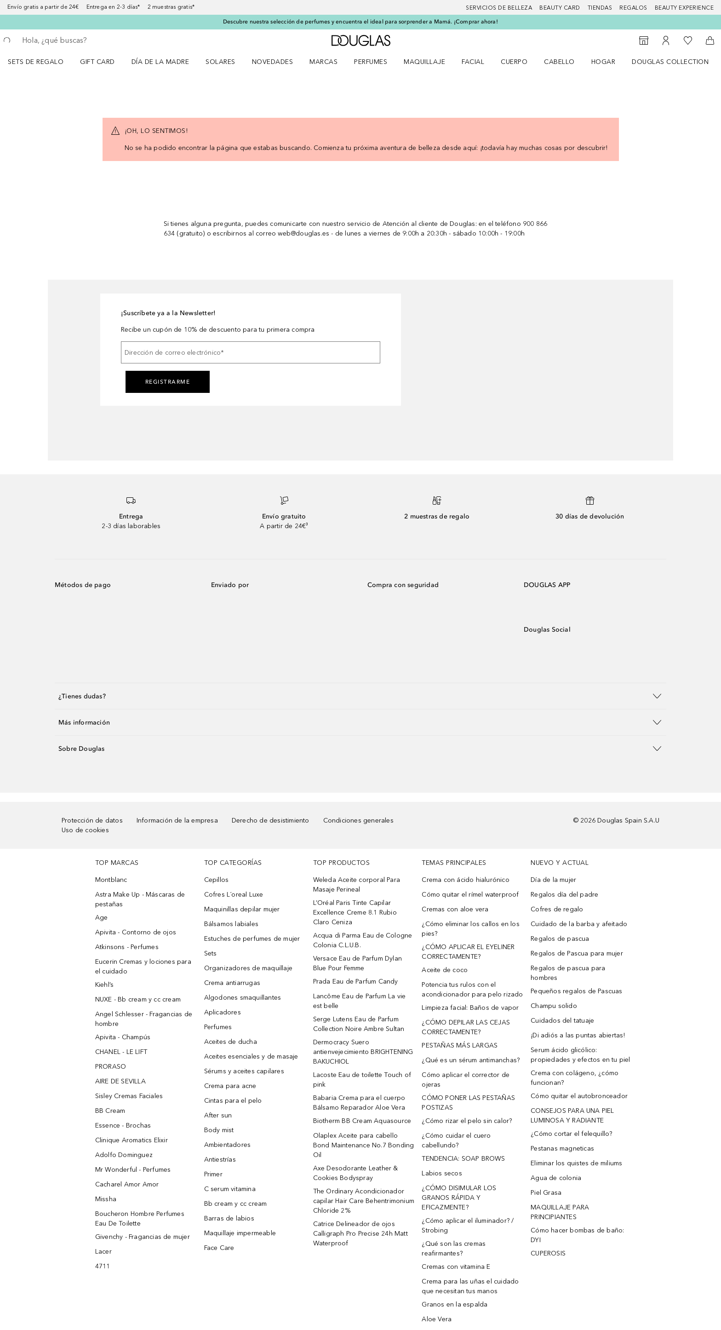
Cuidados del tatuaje (562, 1021)
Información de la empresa (177, 820)
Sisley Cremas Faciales (129, 1096)
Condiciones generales (358, 820)
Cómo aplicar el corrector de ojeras (465, 1079)
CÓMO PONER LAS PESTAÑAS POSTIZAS (468, 1102)
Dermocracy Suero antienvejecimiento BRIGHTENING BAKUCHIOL (363, 1051)
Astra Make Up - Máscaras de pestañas (140, 899)
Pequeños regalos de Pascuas (576, 991)
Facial (473, 62)
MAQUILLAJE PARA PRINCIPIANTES (560, 1212)
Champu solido (554, 1006)
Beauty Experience (684, 8)
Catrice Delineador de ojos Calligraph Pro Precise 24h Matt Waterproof (360, 1233)
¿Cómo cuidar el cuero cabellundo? (456, 1140)
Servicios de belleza (499, 8)
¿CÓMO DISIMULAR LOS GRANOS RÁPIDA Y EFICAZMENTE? (459, 1197)
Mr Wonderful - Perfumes (133, 1170)
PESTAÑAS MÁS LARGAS (460, 1045)
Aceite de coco (445, 970)
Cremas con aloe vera (455, 909)
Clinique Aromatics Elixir (131, 1140)
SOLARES (220, 62)
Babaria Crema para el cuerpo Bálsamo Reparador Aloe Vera (359, 1102)
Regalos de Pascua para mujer (577, 953)
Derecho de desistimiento (270, 820)
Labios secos (442, 1173)
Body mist (219, 1130)
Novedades (272, 62)
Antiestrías (220, 1159)
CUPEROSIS (548, 1253)
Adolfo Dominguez (124, 1155)
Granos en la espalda (454, 1304)
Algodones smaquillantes (242, 998)
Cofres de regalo (557, 909)
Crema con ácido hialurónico (465, 880)
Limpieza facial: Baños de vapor (470, 1008)
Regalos (633, 8)
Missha (105, 1199)
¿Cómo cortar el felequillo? (571, 1134)
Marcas (323, 62)
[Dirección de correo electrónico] (250, 352)
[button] (360, 696)
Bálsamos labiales (231, 924)
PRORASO (110, 1067)
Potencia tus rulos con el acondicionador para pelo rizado (472, 989)
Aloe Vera (437, 1319)
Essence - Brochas (123, 1125)
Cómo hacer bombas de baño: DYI (577, 1235)
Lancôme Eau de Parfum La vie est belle (359, 1001)
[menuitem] (41, 61)
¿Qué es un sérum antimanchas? (471, 1060)
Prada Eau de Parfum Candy (355, 981)
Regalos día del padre (564, 894)
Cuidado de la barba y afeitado (579, 924)
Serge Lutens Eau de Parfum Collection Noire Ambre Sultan (359, 1024)
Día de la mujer (553, 880)
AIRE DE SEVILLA (120, 1081)
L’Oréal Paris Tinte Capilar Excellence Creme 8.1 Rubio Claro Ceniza (355, 912)
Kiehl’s (104, 985)
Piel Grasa (546, 1193)
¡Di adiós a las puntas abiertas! (578, 1035)
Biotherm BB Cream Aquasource (362, 1121)
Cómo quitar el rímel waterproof (470, 894)
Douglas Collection (670, 62)
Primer (213, 1174)
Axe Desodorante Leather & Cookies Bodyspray (355, 1173)
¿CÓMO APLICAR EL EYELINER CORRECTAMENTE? (468, 952)
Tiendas (600, 8)
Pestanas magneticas (562, 1148)
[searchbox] (89, 40)
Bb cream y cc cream (235, 1204)
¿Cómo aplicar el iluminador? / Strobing (468, 1225)
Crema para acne (230, 1086)
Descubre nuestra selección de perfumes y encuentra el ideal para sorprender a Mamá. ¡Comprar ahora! (360, 21)
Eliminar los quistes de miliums (576, 1163)
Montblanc (111, 880)
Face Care (219, 1248)
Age (101, 917)
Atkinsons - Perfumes (127, 947)
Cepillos (216, 880)
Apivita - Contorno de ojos (135, 932)
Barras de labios (229, 1218)
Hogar (603, 62)
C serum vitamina (230, 1189)
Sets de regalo (35, 62)
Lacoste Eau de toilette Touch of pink (362, 1079)
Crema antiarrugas (232, 983)
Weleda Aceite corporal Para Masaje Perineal (356, 884)
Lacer (103, 1251)
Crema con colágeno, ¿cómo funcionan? (574, 1078)
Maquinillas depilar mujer (242, 909)
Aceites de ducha (230, 1042)
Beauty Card (559, 8)
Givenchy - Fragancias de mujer (142, 1237)
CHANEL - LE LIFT (121, 1052)
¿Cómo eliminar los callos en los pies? (470, 929)
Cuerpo (514, 62)
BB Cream (110, 1111)
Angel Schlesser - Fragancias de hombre (143, 1019)
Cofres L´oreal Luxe (233, 894)
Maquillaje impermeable (240, 1233)
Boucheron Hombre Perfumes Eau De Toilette (139, 1218)
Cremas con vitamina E (456, 1267)
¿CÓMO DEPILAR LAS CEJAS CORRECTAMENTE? (466, 1027)
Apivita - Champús (122, 1037)
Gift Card (97, 62)
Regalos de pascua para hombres (568, 973)
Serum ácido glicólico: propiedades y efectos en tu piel (580, 1055)
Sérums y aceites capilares (244, 1071)
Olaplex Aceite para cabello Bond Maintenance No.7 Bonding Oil (363, 1145)
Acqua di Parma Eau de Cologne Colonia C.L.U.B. (362, 940)
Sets (210, 953)
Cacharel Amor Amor (127, 1184)
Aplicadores (222, 1012)
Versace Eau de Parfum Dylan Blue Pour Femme (357, 963)
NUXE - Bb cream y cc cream (138, 999)
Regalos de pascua (560, 939)
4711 (102, 1266)
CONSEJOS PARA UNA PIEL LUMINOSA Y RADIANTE (572, 1115)
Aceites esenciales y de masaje (251, 1056)
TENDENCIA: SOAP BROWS (463, 1159)
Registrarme (167, 382)
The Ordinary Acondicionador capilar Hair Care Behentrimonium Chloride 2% (363, 1201)
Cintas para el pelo (233, 1101)
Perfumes (370, 62)
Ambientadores (227, 1145)
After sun (218, 1115)
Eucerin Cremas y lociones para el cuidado (143, 966)
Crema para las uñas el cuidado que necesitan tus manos (470, 1286)
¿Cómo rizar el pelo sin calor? (467, 1121)
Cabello (559, 62)
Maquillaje (424, 62)
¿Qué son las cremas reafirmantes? (454, 1248)
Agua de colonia (556, 1178)
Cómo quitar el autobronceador (579, 1096)
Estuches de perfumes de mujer (252, 939)
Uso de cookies (85, 830)
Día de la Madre (160, 62)
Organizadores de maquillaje (248, 968)
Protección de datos (92, 820)
